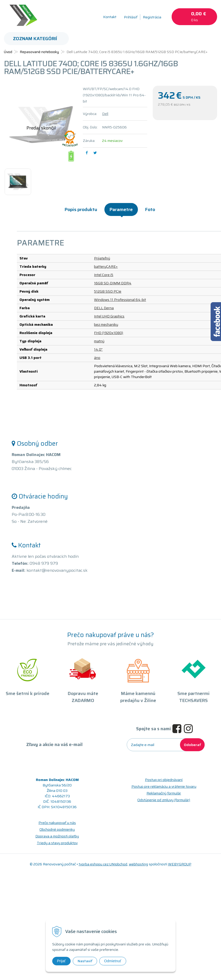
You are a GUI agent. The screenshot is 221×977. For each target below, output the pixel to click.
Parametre (121, 209)
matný (99, 341)
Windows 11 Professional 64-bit (120, 299)
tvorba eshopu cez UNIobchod (103, 864)
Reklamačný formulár (163, 793)
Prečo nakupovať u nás (57, 823)
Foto (150, 209)
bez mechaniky (106, 324)
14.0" (98, 349)
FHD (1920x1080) (108, 333)
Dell (105, 114)
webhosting (138, 864)
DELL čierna (104, 308)
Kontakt (109, 17)
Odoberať (192, 745)
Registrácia (152, 17)
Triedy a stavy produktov (57, 843)
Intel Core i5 (103, 275)
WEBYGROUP (179, 864)
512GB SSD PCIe (107, 291)
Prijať (61, 961)
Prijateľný (102, 258)
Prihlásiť (130, 17)
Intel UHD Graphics (109, 316)
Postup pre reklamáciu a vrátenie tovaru (163, 786)
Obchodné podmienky (57, 829)
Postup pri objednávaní (164, 780)
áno (97, 357)
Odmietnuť (112, 961)
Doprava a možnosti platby (57, 836)
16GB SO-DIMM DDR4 (112, 283)
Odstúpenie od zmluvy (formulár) (163, 800)
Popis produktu (81, 209)
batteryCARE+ (106, 266)
